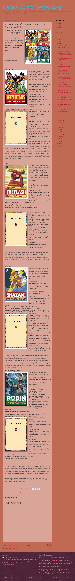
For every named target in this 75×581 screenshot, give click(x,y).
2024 (58, 27)
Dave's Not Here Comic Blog (11, 557)
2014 (58, 146)
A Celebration (21, 491)
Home (28, 545)
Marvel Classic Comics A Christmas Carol (64, 71)
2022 (58, 32)
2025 (58, 25)
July (60, 125)
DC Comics (35, 491)
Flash (39, 491)
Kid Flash (44, 491)
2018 (58, 41)
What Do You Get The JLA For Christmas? (64, 87)
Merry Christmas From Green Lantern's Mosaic (65, 93)
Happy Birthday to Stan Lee (64, 51)
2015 (58, 143)
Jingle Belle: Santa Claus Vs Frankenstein (65, 96)
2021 (58, 34)
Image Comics (57, 559)
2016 (58, 141)
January (61, 138)
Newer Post (7, 545)
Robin (10, 492)
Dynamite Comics (61, 557)
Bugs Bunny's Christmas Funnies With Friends (64, 67)
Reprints (7, 492)
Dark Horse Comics (48, 559)
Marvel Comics (53, 557)
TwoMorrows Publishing (66, 562)
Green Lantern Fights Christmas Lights (63, 112)
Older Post (48, 545)
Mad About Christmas (63, 84)
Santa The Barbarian (63, 90)
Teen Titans (19, 492)
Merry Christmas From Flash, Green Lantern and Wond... (65, 59)
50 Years (10, 491)
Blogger (68, 577)
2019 (58, 39)
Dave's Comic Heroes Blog (32, 7)
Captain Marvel (28, 491)
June (60, 127)
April (60, 131)
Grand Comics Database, (54, 560)
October (61, 118)
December (61, 45)
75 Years (15, 491)
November (61, 115)
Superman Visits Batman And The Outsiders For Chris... (65, 78)
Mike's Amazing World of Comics (50, 562)
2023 (58, 30)
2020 (58, 37)
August (60, 122)
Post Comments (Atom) (14, 548)
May (60, 129)
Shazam (14, 492)
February (61, 136)
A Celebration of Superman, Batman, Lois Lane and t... (65, 108)
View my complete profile (8, 564)
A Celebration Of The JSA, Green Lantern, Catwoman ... (65, 55)
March (60, 134)
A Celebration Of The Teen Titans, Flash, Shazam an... (64, 101)
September (61, 120)
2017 (58, 43)
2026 (58, 23)
